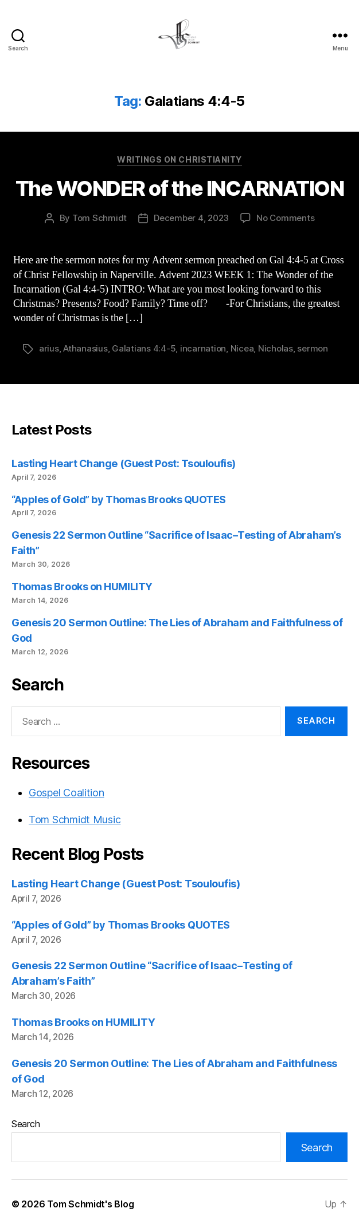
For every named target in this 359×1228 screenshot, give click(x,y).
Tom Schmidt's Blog (90, 1204)
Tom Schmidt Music (74, 820)
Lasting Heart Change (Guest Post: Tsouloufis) (123, 463)
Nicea (242, 348)
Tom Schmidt (99, 217)
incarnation (203, 348)
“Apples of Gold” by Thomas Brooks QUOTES (118, 499)
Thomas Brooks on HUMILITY (82, 587)
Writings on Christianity (179, 159)
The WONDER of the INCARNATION (179, 188)
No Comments (285, 217)
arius (49, 348)
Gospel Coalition (66, 793)
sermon (312, 348)
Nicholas (275, 348)
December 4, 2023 (191, 217)
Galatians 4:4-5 (143, 348)
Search (25, 1124)
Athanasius (85, 348)
